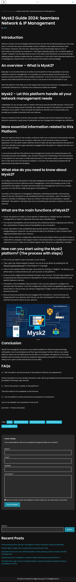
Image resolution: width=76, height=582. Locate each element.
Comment (9, 475)
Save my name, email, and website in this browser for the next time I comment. (36, 501)
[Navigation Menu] (3, 2)
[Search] (73, 2)
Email (7, 458)
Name (7, 450)
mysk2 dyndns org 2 (37, 423)
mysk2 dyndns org (21, 423)
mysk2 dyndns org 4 (9, 427)
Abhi (5, 28)
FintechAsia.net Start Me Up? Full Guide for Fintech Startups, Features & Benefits (32, 546)
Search (4, 527)
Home (3, 11)
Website (7, 466)
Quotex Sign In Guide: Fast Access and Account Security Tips (24, 549)
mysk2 (10, 423)
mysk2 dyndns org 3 (54, 423)
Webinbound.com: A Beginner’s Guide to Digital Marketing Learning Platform (31, 559)
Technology (11, 11)
